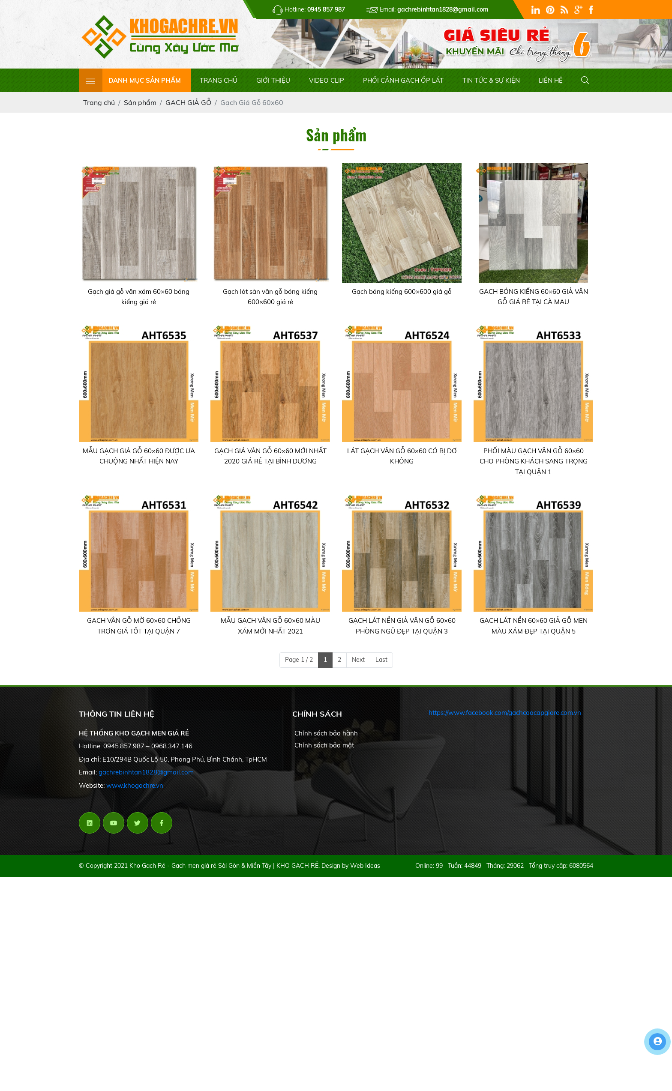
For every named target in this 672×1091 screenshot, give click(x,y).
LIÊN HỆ (551, 80)
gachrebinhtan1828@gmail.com (146, 772)
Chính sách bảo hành (326, 733)
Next (358, 660)
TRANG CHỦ (218, 80)
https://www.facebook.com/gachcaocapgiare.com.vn (505, 712)
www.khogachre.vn (134, 785)
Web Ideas (365, 866)
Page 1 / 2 (299, 660)
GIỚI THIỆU (273, 80)
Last (381, 660)
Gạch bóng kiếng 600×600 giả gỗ (402, 291)
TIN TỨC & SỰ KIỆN (491, 80)
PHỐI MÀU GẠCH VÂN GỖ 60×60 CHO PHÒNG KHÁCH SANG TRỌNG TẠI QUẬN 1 (534, 461)
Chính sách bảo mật (324, 745)
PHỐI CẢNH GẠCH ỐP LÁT (403, 80)
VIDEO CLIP (326, 80)
